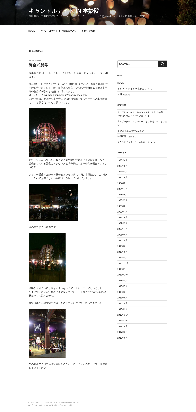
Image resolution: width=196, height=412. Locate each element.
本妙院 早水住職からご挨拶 (130, 130)
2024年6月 (122, 177)
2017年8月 (122, 326)
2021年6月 (122, 235)
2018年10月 (123, 274)
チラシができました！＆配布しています (136, 142)
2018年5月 (122, 297)
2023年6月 (122, 194)
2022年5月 (122, 223)
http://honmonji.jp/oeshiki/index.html (67, 95)
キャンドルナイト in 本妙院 (64, 11)
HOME (31, 31)
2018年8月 (122, 280)
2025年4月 (122, 171)
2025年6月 (122, 160)
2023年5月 (122, 200)
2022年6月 (122, 217)
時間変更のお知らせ (127, 136)
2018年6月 (122, 292)
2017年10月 (123, 320)
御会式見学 (38, 65)
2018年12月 (123, 263)
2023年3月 (122, 206)
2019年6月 (122, 246)
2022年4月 (122, 229)
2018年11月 (123, 269)
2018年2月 (122, 309)
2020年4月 (122, 240)
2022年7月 (122, 212)
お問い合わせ (88, 31)
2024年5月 (122, 183)
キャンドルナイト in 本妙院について (58, 31)
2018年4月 (122, 303)
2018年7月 (122, 286)
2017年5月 (122, 338)
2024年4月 (122, 189)
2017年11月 (123, 315)
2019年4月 (122, 257)
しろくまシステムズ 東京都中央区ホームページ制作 (55, 405)
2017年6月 (122, 332)
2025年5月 (122, 166)
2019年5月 (122, 252)
